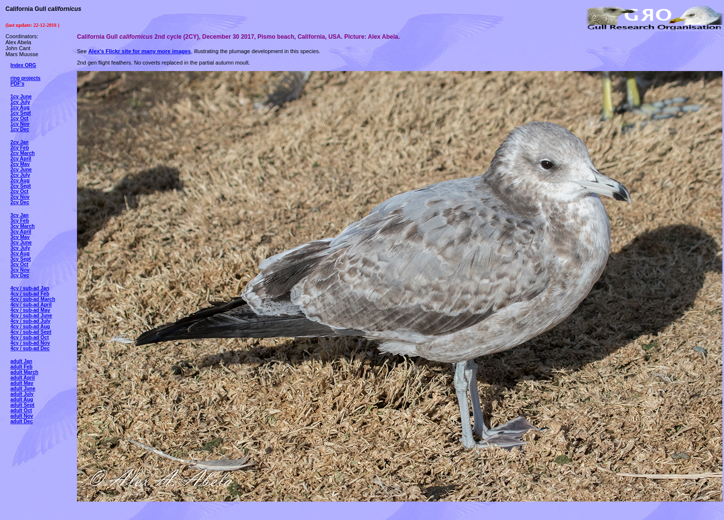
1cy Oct (19, 118)
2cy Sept (20, 186)
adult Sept (22, 405)
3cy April (20, 231)
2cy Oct (19, 191)
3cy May (20, 237)
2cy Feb (19, 147)
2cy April (20, 158)
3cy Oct (19, 264)
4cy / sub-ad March (32, 299)
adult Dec (21, 421)
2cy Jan (19, 142)
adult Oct (21, 410)
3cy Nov (19, 270)
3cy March (22, 226)
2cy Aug (20, 180)
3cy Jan (19, 215)
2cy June (21, 169)
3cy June (21, 242)
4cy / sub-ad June (31, 315)
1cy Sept (20, 113)
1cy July (20, 102)
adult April (22, 377)
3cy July (20, 248)
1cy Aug (20, 107)
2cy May (20, 164)
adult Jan (21, 361)
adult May (21, 383)
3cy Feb (19, 220)
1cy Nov (19, 124)
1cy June (21, 96)
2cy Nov (19, 197)
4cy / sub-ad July (30, 321)
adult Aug (21, 399)
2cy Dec (19, 202)
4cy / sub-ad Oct (29, 337)
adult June (22, 388)
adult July (22, 394)
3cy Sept (20, 259)
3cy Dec (19, 275)
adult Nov (21, 416)
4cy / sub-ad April (31, 304)
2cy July (20, 175)
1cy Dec (19, 129)
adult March (24, 372)
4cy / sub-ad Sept (30, 332)
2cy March (22, 153)
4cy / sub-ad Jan (29, 288)
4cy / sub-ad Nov (30, 343)
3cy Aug (20, 253)
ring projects (25, 78)
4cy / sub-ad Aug (30, 326)
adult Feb (21, 367)
